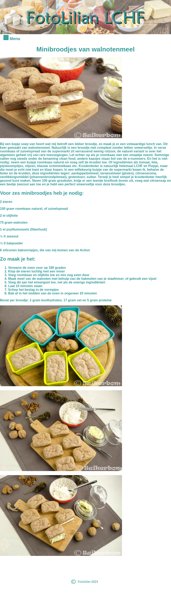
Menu (11, 38)
